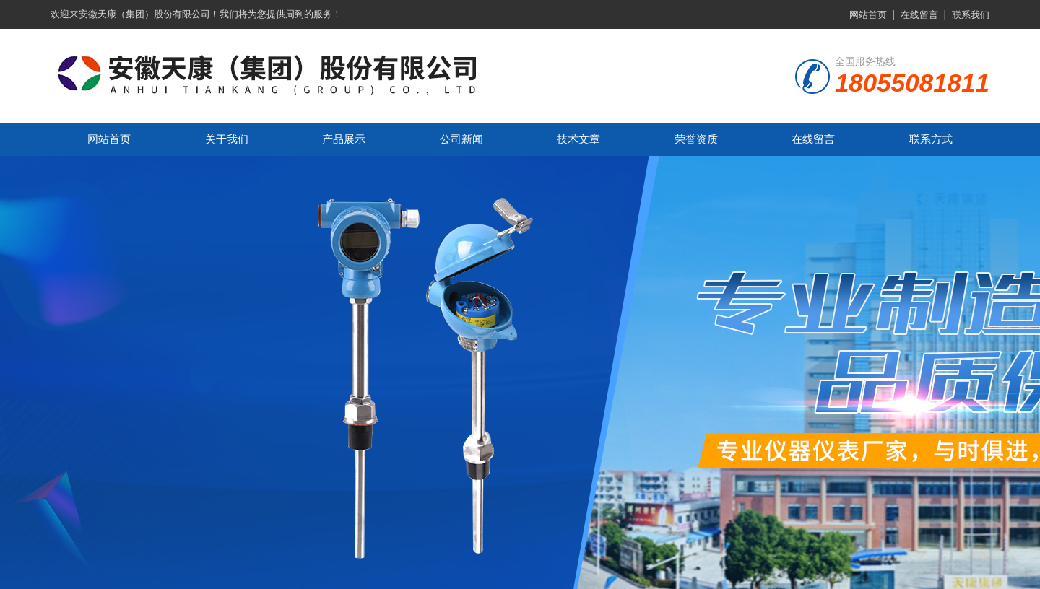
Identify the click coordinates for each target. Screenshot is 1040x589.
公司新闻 (461, 139)
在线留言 (919, 14)
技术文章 (578, 139)
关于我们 (226, 139)
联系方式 (931, 139)
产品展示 (343, 139)
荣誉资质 (696, 139)
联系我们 (970, 14)
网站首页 (868, 14)
